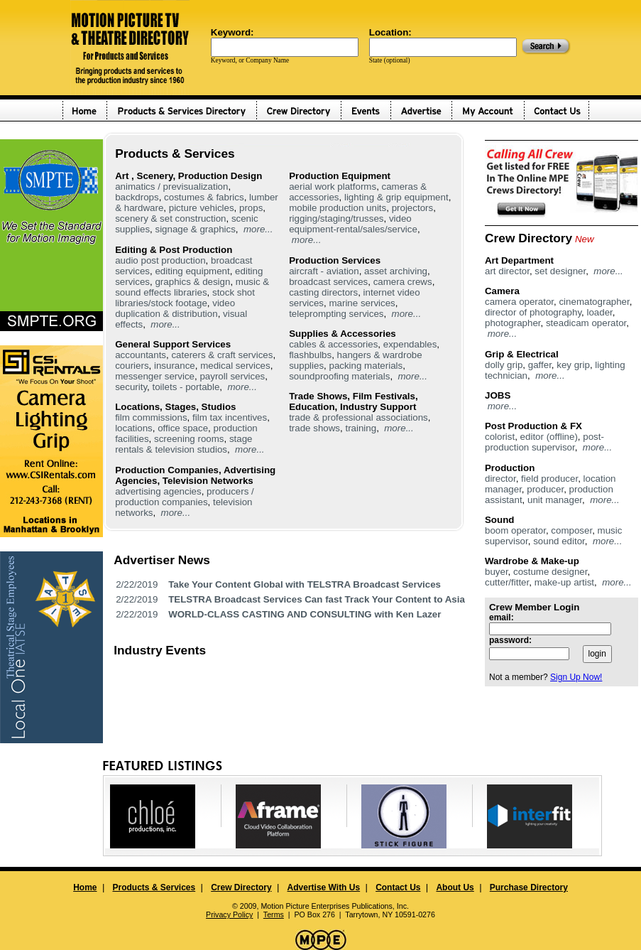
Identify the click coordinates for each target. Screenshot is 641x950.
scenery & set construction (170, 218)
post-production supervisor (544, 442)
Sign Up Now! (576, 677)
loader (599, 312)
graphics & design (192, 281)
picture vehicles (201, 208)
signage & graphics (195, 229)
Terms (273, 914)
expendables (410, 344)
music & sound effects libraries (192, 287)
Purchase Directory (529, 887)
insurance (174, 365)
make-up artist (564, 582)
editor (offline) (549, 436)
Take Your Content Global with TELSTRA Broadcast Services (304, 584)
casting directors (323, 292)
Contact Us (398, 887)
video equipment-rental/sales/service (353, 223)
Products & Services (153, 887)
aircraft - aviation (324, 271)
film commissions (151, 417)
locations (134, 428)
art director (507, 271)
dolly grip (503, 365)
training (360, 428)
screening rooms (189, 438)
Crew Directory (241, 887)
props (251, 208)
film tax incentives (229, 417)
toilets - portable (186, 387)
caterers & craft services (222, 355)
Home (85, 887)
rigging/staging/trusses (336, 218)
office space (183, 428)
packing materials (365, 365)
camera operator (519, 301)
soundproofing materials (339, 376)
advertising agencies (158, 491)
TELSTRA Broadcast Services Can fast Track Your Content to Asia (316, 599)
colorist (500, 436)
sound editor (559, 541)
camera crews (402, 281)
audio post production (160, 260)
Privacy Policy (229, 914)
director (500, 478)
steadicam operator (586, 323)
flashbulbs (310, 355)
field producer (549, 478)
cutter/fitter (507, 582)
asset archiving (395, 271)
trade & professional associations (358, 417)
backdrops (137, 197)
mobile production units (337, 208)
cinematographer (594, 301)
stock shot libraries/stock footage (185, 297)
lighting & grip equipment (396, 197)
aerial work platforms (332, 186)
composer (571, 530)
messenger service (155, 376)
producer (545, 489)
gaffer (540, 365)
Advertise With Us (324, 887)
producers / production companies (184, 496)
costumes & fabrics (204, 197)
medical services (235, 365)
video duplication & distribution (175, 308)
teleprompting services (336, 313)
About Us (454, 887)
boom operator (515, 530)
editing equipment (192, 271)
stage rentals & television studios (183, 444)
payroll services (232, 376)
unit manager (554, 500)
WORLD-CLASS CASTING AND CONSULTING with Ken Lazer (304, 614)
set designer (560, 271)
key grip (573, 365)
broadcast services (328, 281)
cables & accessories (333, 344)
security (131, 387)
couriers (131, 365)
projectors (413, 208)
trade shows (314, 428)
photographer (513, 323)
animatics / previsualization (171, 186)
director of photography (533, 312)
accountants (140, 355)
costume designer (550, 571)
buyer (496, 571)
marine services (362, 303)
